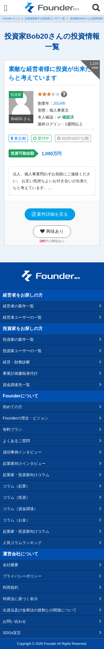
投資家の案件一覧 (18, 339)
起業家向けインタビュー (24, 463)
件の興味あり (52, 241)
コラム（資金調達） (20, 508)
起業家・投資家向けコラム (26, 475)
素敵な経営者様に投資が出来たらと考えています (50, 73)
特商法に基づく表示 (20, 599)
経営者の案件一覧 (18, 306)
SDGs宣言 (12, 632)
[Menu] (5, 8)
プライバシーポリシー (22, 576)
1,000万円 (52, 153)
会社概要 (10, 565)
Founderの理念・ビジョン (25, 418)
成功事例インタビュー (22, 452)
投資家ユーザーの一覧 (22, 351)
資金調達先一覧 (16, 384)
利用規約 (10, 587)
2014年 (59, 103)
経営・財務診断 (16, 362)
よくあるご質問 (16, 441)
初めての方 (12, 407)
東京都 (18, 138)
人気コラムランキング (22, 542)
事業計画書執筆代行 (20, 373)
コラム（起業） (16, 486)
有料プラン (12, 429)
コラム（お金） (16, 520)
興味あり (52, 231)
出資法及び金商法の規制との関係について (40, 610)
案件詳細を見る (50, 214)
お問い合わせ (14, 621)
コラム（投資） (16, 497)
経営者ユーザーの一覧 (22, 317)
